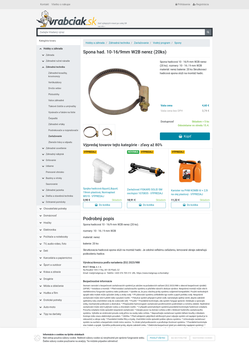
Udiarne (50, 166)
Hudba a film (51, 292)
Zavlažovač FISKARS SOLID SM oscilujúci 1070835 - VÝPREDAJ (145, 191)
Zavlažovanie (55, 136)
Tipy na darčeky (52, 314)
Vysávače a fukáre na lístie (61, 112)
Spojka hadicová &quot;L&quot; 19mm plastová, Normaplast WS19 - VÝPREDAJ (100, 192)
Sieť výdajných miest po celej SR (112, 25)
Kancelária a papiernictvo (58, 257)
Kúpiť (185, 136)
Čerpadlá (52, 118)
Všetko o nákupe (60, 4)
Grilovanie (51, 160)
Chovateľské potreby (55, 208)
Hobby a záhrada (53, 48)
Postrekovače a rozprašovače (63, 130)
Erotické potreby (53, 300)
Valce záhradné (56, 100)
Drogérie (48, 278)
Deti (46, 250)
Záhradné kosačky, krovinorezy (57, 75)
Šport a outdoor (52, 264)
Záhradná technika (55, 67)
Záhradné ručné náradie (58, 61)
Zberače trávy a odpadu (60, 142)
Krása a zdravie (52, 271)
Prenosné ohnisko (55, 172)
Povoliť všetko (157, 338)
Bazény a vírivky (54, 178)
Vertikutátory (54, 82)
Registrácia (201, 4)
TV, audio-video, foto (55, 243)
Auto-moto (49, 307)
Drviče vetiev (54, 88)
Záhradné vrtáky (56, 124)
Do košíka (102, 204)
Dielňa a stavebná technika (59, 196)
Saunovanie (52, 184)
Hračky (47, 222)
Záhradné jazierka (55, 190)
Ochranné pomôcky (56, 202)
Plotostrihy (53, 94)
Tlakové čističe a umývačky (62, 106)
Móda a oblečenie (54, 285)
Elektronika (50, 229)
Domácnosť (50, 215)
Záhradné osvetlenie (56, 148)
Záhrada (50, 55)
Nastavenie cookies (202, 338)
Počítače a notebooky (56, 236)
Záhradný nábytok (55, 154)
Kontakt (44, 4)
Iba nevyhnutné (179, 338)
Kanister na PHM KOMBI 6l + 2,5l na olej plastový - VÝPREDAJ (189, 192)
